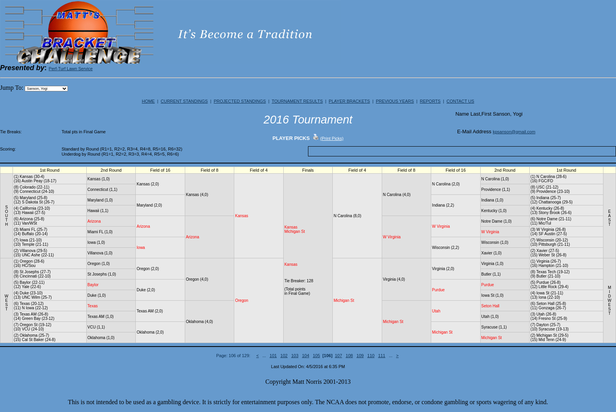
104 (305, 355)
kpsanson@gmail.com (514, 131)
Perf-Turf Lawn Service (71, 68)
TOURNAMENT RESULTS (297, 101)
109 (360, 355)
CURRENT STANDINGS (184, 101)
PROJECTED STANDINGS (240, 101)
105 (316, 355)
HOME (148, 101)
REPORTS (430, 101)
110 (370, 355)
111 (381, 355)
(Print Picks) (331, 138)
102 (284, 355)
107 (338, 355)
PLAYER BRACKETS (349, 101)
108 (349, 355)
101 (273, 355)
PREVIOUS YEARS (395, 101)
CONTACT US (460, 101)
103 (294, 355)
